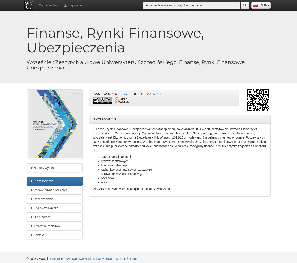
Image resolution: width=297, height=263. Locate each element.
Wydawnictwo (48, 5)
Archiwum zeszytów (45, 226)
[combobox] (261, 5)
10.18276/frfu (150, 94)
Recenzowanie (42, 199)
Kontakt (37, 235)
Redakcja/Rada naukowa (48, 190)
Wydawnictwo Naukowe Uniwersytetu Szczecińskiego (101, 258)
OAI (126, 94)
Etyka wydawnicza (44, 208)
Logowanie (73, 5)
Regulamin (56, 258)
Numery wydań (42, 168)
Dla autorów (40, 217)
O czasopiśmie (42, 181)
